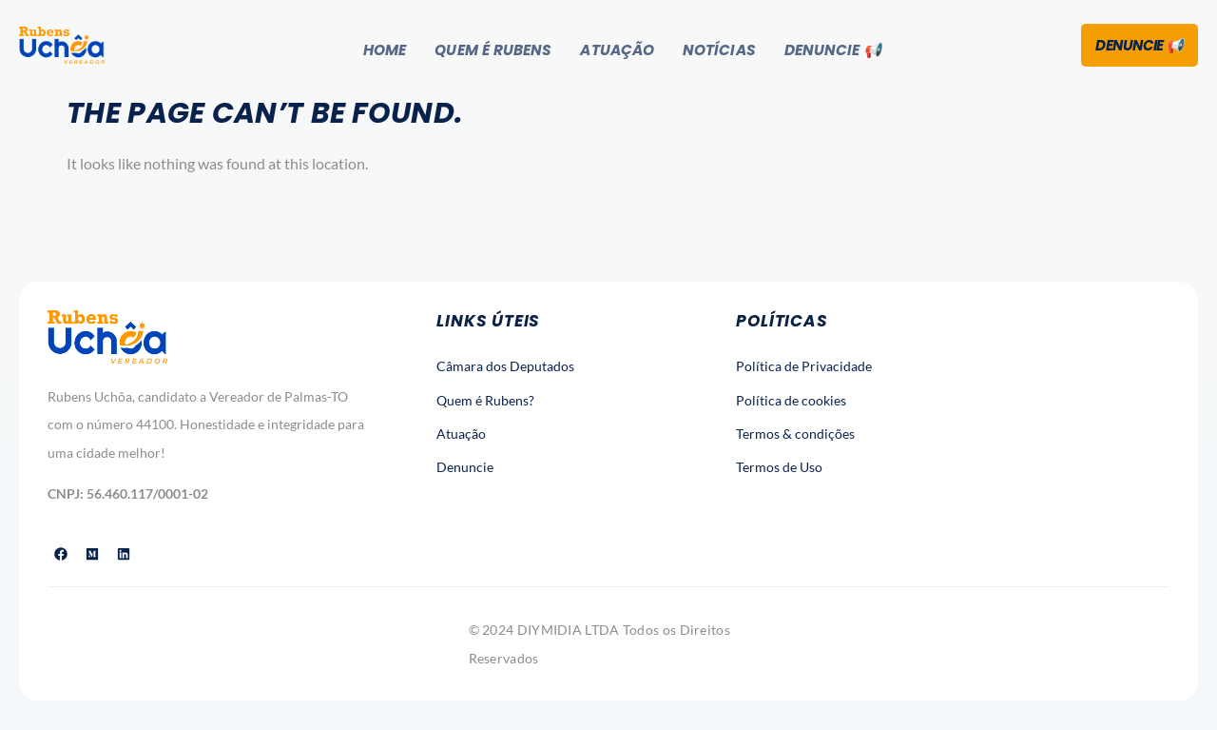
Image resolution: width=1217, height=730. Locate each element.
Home (382, 48)
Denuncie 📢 (836, 48)
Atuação (620, 48)
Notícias (722, 48)
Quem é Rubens (493, 48)
